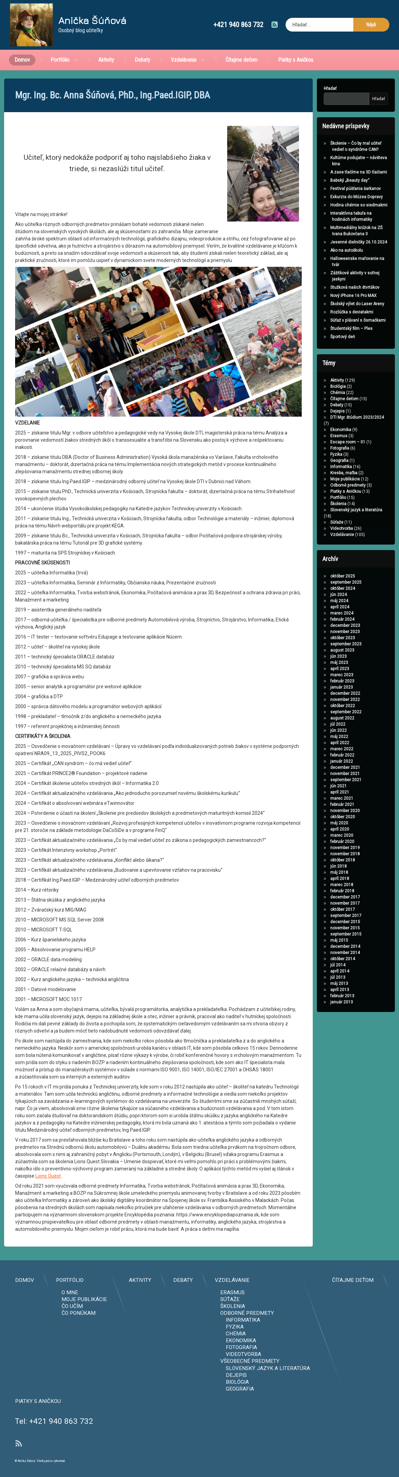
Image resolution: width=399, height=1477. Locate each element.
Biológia (316, 386)
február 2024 (321, 619)
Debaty (142, 40)
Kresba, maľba (322, 473)
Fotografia (318, 448)
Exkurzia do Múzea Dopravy (335, 196)
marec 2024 (320, 613)
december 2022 (324, 693)
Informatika (320, 466)
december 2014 (324, 946)
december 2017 (324, 897)
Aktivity (106, 40)
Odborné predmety (326, 485)
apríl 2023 (318, 668)
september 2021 (324, 779)
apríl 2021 (318, 792)
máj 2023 (318, 662)
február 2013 (321, 995)
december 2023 (324, 625)
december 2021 (324, 767)
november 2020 (324, 810)
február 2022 (321, 755)
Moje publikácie (324, 479)
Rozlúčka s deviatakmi (330, 312)
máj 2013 (318, 983)
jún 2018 (317, 866)
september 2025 (324, 582)
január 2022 (320, 761)
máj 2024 (318, 600)
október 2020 (321, 816)
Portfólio (60, 40)
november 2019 (324, 847)
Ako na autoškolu (325, 250)
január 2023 (320, 687)
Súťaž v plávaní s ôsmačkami (336, 320)
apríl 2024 (318, 607)
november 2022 (324, 699)
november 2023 (324, 631)
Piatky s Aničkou (295, 40)
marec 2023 (320, 674)
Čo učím (283, 1306)
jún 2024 (317, 594)
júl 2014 (316, 965)
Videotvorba (320, 528)
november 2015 (324, 928)
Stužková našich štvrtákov (333, 287)
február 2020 (321, 841)
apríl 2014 (318, 971)
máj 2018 (318, 872)
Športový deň (321, 336)
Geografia (318, 460)
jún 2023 (317, 656)
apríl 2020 (318, 829)
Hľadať (308, 88)
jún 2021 (317, 786)
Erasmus (317, 435)
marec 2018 (320, 884)
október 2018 (321, 860)
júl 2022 (316, 724)
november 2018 (324, 853)
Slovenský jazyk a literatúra (335, 510)
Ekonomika (319, 429)
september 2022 (324, 712)
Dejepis (316, 411)
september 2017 (324, 915)
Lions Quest (48, 857)
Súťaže (315, 522)
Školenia (317, 503)
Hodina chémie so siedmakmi (337, 205)
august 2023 (321, 650)
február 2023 (321, 681)
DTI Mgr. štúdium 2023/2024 (336, 417)
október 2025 (321, 576)
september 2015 (324, 934)
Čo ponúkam (290, 1313)
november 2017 (324, 903)
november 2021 (324, 773)
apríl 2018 (318, 878)
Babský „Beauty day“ (328, 180)
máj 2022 (318, 736)
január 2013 (320, 1002)
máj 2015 (318, 940)
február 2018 (321, 891)
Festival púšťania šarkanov (334, 188)
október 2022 (321, 705)
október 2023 (321, 637)
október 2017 (321, 909)
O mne (281, 1292)
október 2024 (321, 588)
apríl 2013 (318, 989)
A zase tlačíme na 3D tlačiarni (337, 172)
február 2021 (321, 804)
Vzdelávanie (184, 40)
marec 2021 (320, 798)
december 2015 (324, 921)
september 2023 (324, 644)
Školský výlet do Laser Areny (336, 303)
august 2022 (321, 718)
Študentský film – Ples (330, 328)
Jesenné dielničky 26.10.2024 (337, 242)
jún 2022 (317, 730)
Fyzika (315, 454)
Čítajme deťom (241, 40)
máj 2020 (318, 823)
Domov (22, 40)
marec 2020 (320, 835)
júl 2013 (316, 977)
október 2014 (321, 958)
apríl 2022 (318, 742)
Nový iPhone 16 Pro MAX (332, 295)
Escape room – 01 (326, 442)
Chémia (316, 392)
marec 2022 (320, 749)
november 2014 (324, 952)
